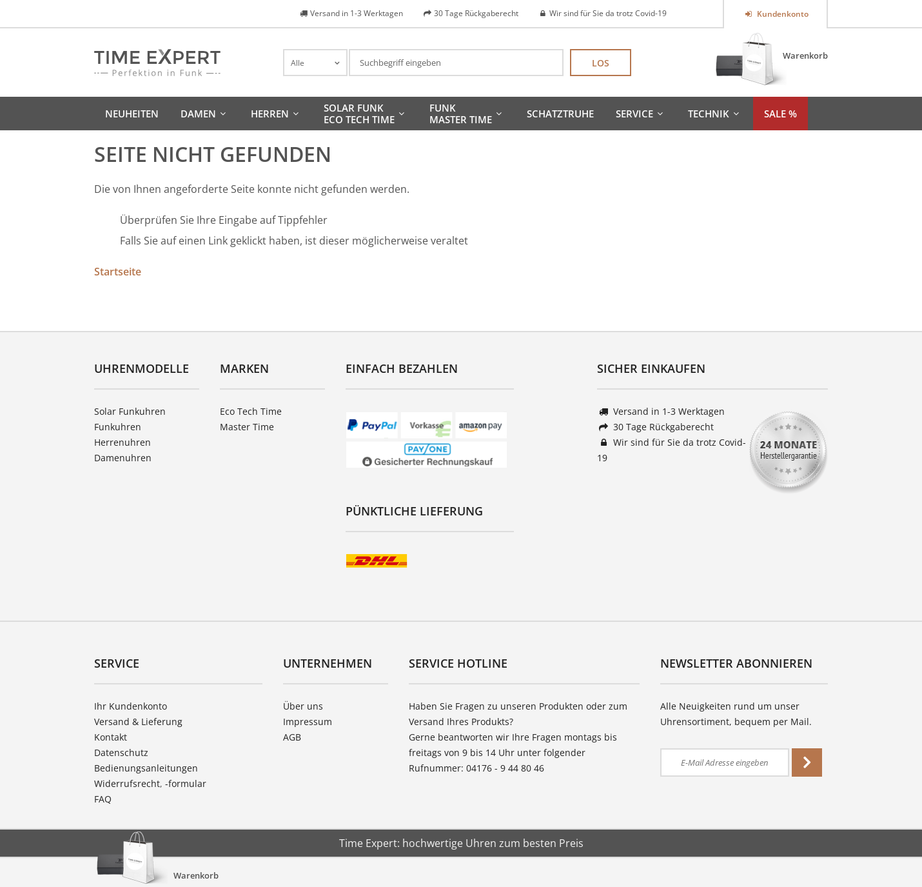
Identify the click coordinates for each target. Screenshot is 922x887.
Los (600, 63)
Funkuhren (117, 427)
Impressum (307, 721)
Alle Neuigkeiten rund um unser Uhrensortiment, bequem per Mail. (736, 714)
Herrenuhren (122, 442)
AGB (292, 737)
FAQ (103, 799)
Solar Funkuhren (130, 411)
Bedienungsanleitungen (146, 768)
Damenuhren (123, 458)
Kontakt (110, 737)
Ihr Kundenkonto (130, 706)
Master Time (247, 427)
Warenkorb (805, 55)
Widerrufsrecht (127, 783)
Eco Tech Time (251, 411)
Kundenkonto (782, 13)
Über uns (303, 706)
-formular (185, 783)
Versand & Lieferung (138, 721)
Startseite (117, 271)
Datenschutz (121, 752)
